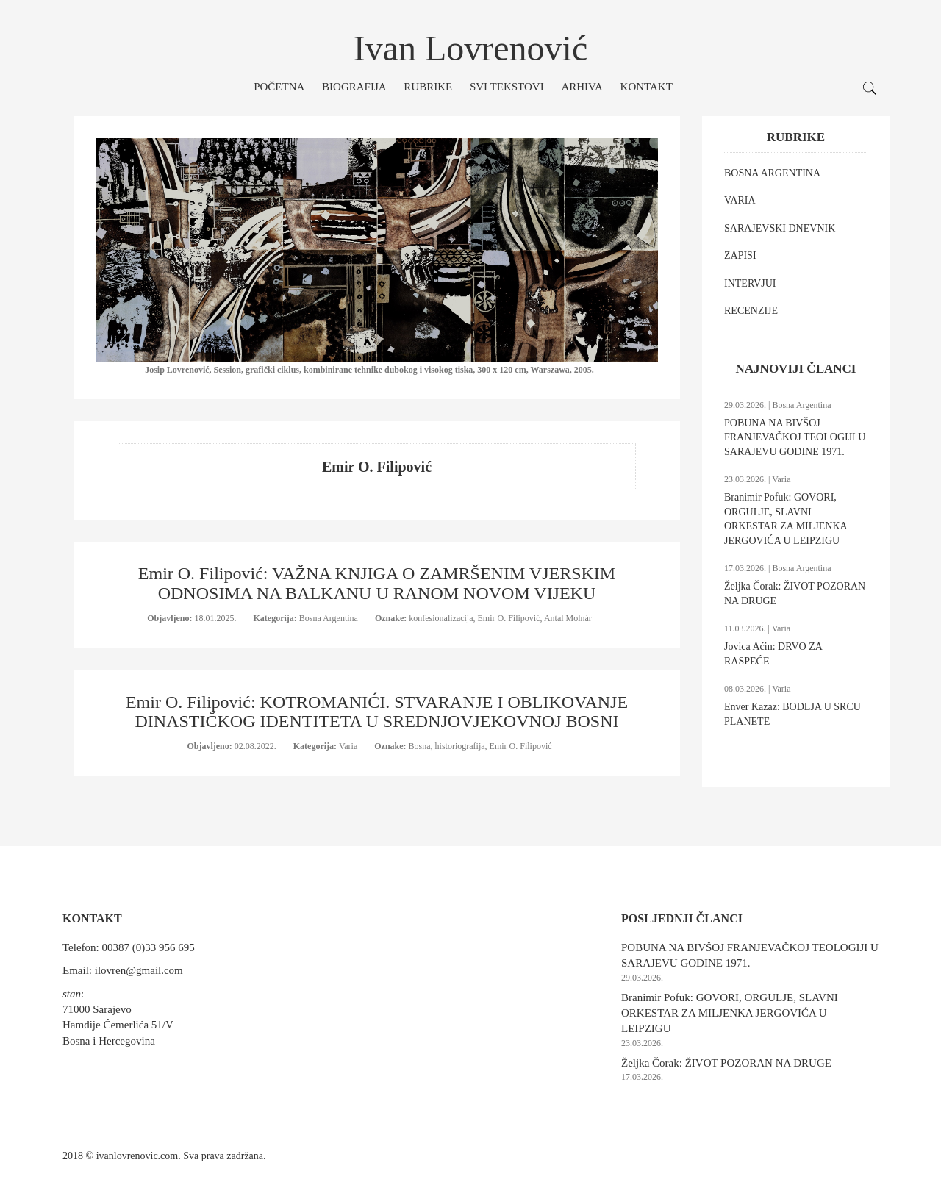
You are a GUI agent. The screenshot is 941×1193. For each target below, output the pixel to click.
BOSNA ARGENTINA (772, 173)
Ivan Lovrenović (471, 48)
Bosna (420, 746)
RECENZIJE (751, 310)
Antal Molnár (568, 618)
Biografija (354, 87)
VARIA (740, 200)
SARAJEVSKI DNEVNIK (779, 228)
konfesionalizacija (441, 618)
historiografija (460, 746)
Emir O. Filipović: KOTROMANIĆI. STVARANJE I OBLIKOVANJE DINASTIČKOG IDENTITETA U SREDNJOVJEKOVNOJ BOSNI (377, 711)
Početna (279, 87)
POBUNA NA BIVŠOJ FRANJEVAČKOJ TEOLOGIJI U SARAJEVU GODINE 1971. (794, 437)
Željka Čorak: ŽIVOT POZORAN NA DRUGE (726, 1063)
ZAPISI (740, 255)
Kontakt (646, 87)
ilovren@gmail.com (139, 970)
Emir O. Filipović (509, 618)
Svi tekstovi (507, 87)
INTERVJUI (750, 283)
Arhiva (581, 87)
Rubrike (428, 87)
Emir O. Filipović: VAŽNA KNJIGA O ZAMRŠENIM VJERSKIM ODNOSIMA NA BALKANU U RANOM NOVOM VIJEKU (376, 583)
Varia (349, 746)
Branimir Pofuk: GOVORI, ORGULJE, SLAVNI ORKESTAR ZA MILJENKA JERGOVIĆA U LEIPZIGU (729, 1013)
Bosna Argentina (329, 618)
